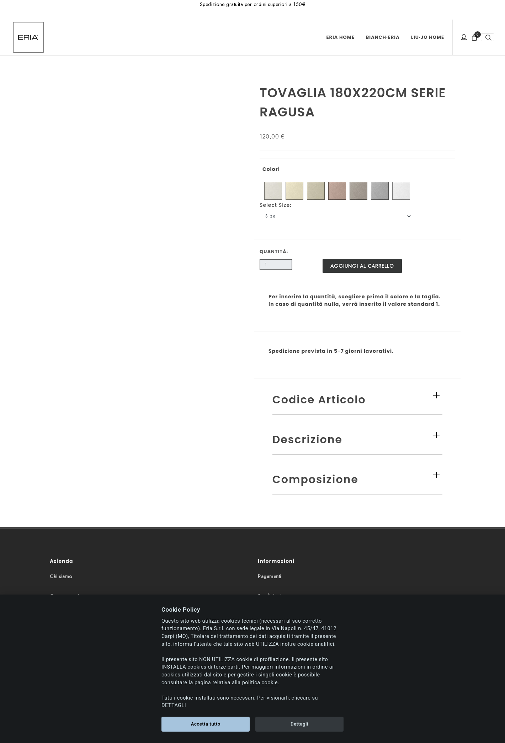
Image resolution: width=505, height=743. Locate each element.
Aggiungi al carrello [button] (362, 266)
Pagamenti (269, 576)
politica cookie (260, 683)
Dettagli (299, 724)
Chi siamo (61, 576)
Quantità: (274, 251)
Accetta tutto (205, 724)
